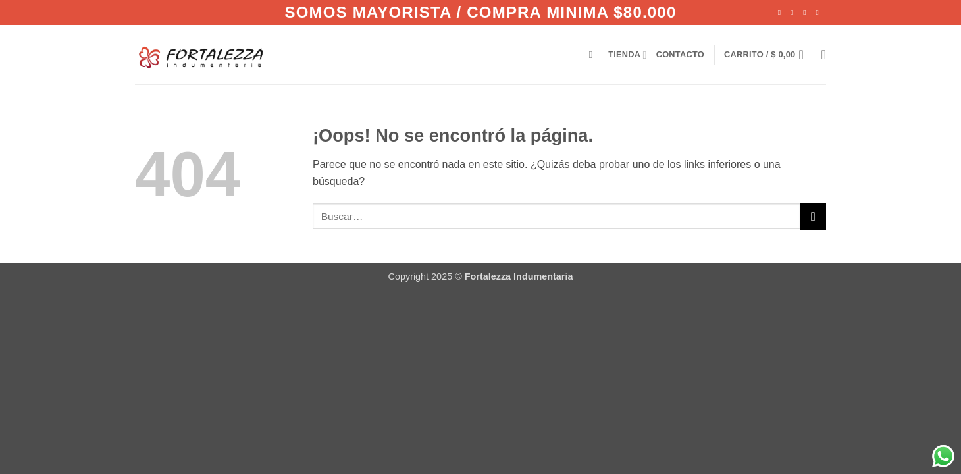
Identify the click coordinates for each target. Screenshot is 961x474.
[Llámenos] (819, 12)
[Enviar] (813, 216)
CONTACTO (680, 54)
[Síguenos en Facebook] (782, 12)
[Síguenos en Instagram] (794, 12)
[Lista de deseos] (823, 54)
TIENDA (627, 55)
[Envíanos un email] (807, 12)
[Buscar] (594, 54)
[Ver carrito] (768, 54)
